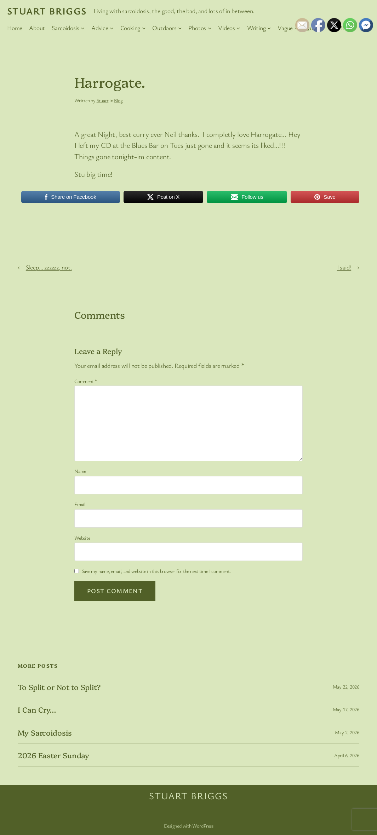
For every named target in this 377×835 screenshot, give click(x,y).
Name (80, 471)
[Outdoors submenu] (180, 27)
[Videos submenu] (238, 27)
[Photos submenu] (209, 27)
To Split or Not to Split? (59, 687)
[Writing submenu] (269, 27)
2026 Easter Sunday (53, 755)
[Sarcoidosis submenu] (82, 27)
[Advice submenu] (111, 27)
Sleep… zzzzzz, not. (49, 267)
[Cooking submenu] (143, 27)
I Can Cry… (37, 709)
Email (79, 504)
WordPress (202, 825)
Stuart (103, 100)
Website (82, 537)
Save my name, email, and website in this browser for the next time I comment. (156, 571)
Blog (118, 100)
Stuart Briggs (47, 10)
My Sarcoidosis (45, 732)
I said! (344, 267)
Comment (85, 381)
